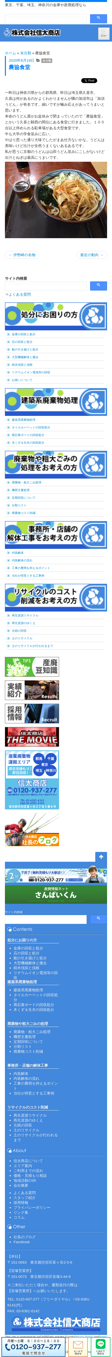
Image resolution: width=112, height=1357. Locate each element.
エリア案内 (23, 1166)
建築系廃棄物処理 (23, 420)
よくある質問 (20, 294)
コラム (19, 1217)
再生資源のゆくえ (23, 623)
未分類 (25, 53)
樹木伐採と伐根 (22, 364)
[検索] (45, 19)
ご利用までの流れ (28, 1170)
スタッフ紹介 (25, 1198)
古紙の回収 (19, 630)
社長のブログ (25, 1237)
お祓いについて (22, 380)
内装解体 (18, 552)
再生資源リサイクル (25, 615)
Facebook (22, 1242)
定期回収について (23, 497)
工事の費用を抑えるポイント (31, 568)
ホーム (10, 53)
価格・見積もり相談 (30, 1175)
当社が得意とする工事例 (28, 575)
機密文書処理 (21, 490)
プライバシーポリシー (32, 1207)
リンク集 (21, 1212)
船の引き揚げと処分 (25, 349)
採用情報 (21, 1202)
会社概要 (21, 1185)
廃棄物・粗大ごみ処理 (26, 482)
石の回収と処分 (22, 342)
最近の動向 (91, 255)
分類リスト (19, 505)
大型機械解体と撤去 (25, 357)
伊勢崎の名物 (22, 255)
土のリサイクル (22, 638)
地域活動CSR (25, 1180)
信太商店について (28, 1161)
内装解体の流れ (22, 560)
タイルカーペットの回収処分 (31, 427)
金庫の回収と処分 (23, 334)
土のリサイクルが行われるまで (32, 646)
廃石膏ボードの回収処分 (28, 435)
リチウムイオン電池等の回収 (31, 372)
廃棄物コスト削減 (23, 513)
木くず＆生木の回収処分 (28, 442)
